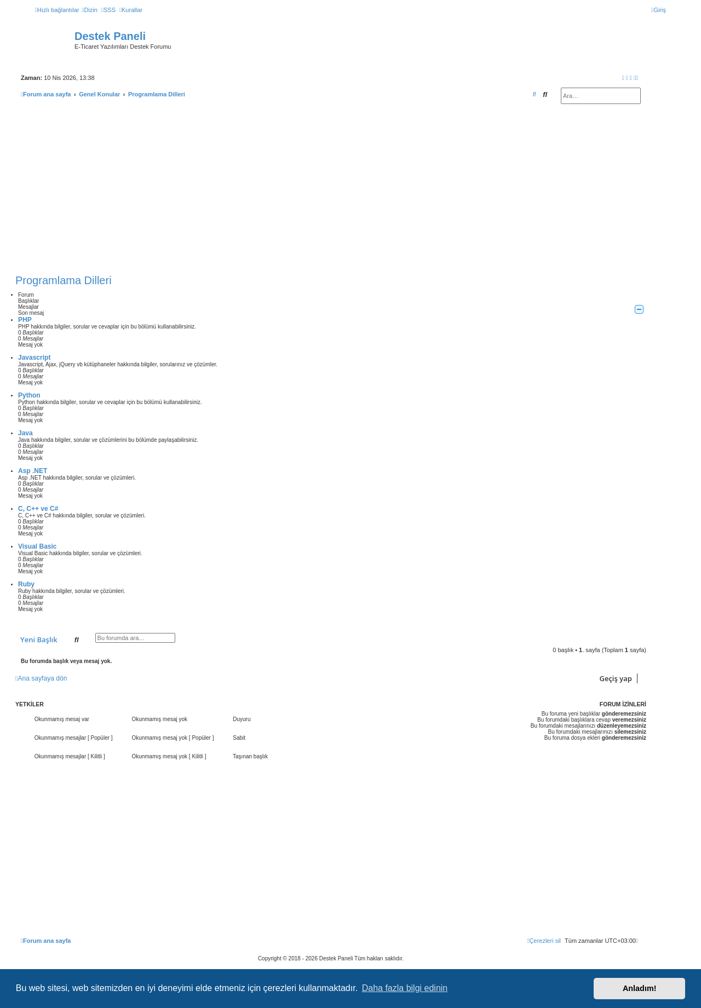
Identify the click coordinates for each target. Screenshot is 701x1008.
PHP (25, 320)
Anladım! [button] (640, 988)
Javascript (34, 357)
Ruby (26, 584)
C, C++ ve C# (38, 508)
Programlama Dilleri (63, 280)
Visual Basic (37, 546)
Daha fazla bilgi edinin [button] (405, 988)
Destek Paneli (110, 36)
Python (29, 395)
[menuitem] (89, 9)
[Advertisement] (330, 189)
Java (25, 433)
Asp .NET (32, 471)
